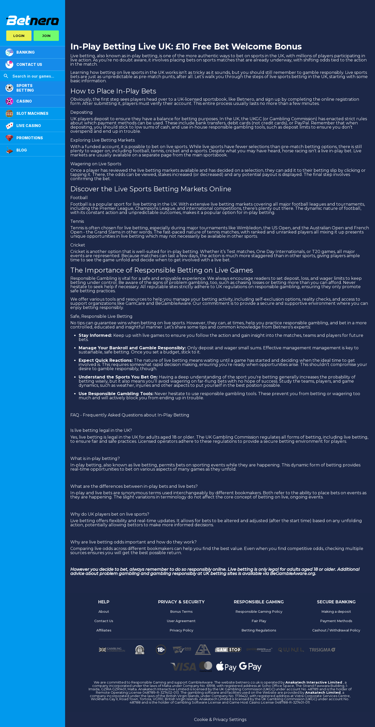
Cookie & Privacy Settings (220, 719)
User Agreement (181, 621)
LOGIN (18, 36)
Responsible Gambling (93, 278)
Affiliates (103, 630)
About (103, 612)
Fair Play (259, 621)
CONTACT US (23, 64)
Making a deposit (336, 612)
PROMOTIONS (24, 138)
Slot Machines (26, 113)
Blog (16, 150)
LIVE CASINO (23, 126)
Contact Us (103, 621)
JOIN (46, 36)
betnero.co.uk (248, 682)
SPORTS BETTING (19, 87)
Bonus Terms (181, 612)
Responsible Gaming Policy (258, 612)
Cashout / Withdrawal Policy (336, 630)
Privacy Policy (181, 630)
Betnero (245, 99)
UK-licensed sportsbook (202, 99)
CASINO (18, 101)
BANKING (20, 52)
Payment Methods (336, 621)
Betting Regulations (258, 630)
